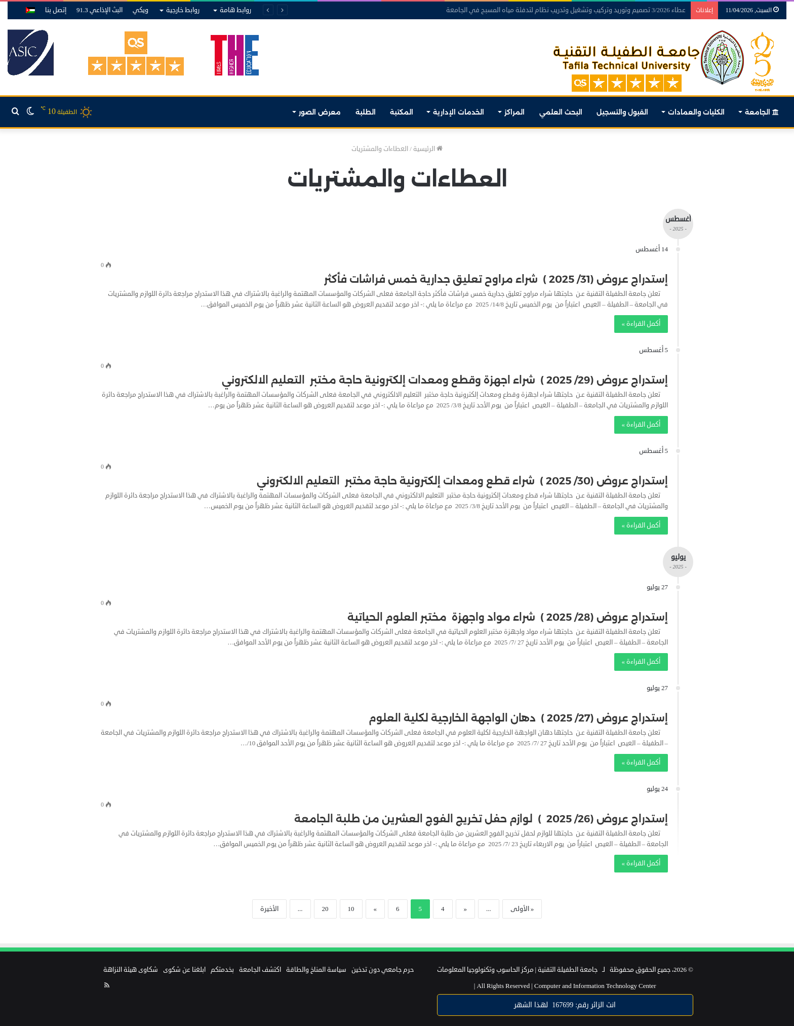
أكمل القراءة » (641, 323)
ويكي (140, 10)
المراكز (514, 112)
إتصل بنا (55, 10)
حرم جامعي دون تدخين (382, 969)
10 (351, 909)
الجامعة (762, 112)
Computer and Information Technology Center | (565, 986)
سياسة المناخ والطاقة (316, 969)
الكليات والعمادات (696, 112)
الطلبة (365, 112)
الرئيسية (428, 149)
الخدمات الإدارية (458, 112)
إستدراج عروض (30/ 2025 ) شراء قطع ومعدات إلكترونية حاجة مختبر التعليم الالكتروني (462, 481)
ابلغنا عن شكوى (184, 969)
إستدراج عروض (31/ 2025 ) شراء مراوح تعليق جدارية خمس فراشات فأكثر (496, 279)
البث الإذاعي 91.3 (99, 10)
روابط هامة (235, 10)
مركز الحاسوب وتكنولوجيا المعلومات (485, 969)
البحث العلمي (560, 112)
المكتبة (401, 112)
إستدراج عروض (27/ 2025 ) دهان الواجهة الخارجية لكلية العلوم (518, 718)
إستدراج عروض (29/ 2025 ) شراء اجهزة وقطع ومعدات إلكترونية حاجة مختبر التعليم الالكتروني (445, 380)
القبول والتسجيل (622, 112)
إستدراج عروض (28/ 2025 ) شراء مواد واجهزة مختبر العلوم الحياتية (507, 617)
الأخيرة (269, 909)
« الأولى (522, 909)
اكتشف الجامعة (260, 969)
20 (325, 909)
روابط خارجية (183, 10)
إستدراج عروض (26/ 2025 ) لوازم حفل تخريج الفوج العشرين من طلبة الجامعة (481, 819)
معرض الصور (320, 112)
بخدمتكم (222, 969)
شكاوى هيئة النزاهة (130, 969)
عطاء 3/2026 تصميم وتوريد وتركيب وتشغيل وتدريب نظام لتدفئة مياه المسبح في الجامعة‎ (566, 10)
